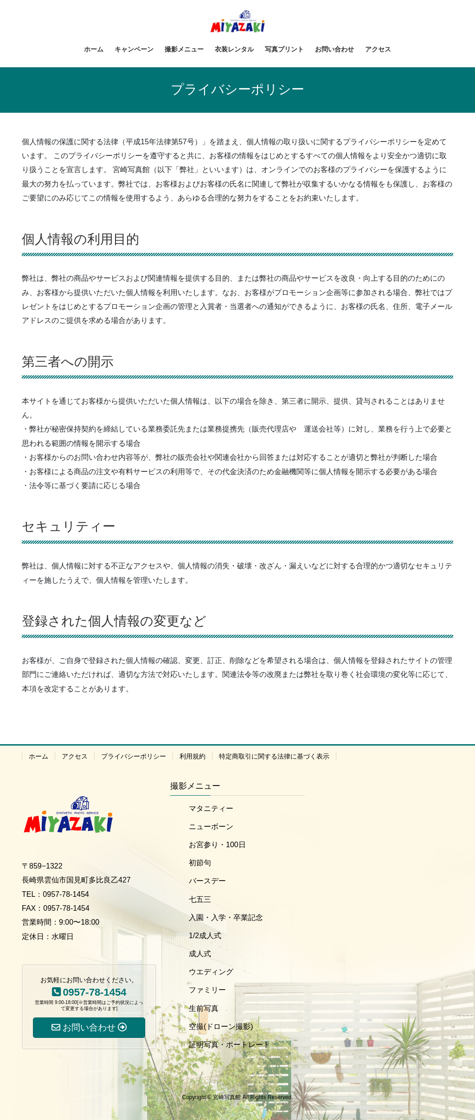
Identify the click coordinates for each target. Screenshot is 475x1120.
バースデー (207, 881)
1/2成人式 (205, 936)
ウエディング (211, 972)
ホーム (38, 756)
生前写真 (203, 1008)
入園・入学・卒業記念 (226, 917)
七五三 (200, 899)
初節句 (200, 863)
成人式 (200, 954)
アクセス (75, 756)
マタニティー (211, 808)
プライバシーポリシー (133, 756)
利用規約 (192, 756)
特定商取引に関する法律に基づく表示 (274, 756)
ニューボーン (211, 826)
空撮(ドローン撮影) (221, 1026)
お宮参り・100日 (217, 845)
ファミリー (207, 990)
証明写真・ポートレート (229, 1045)
